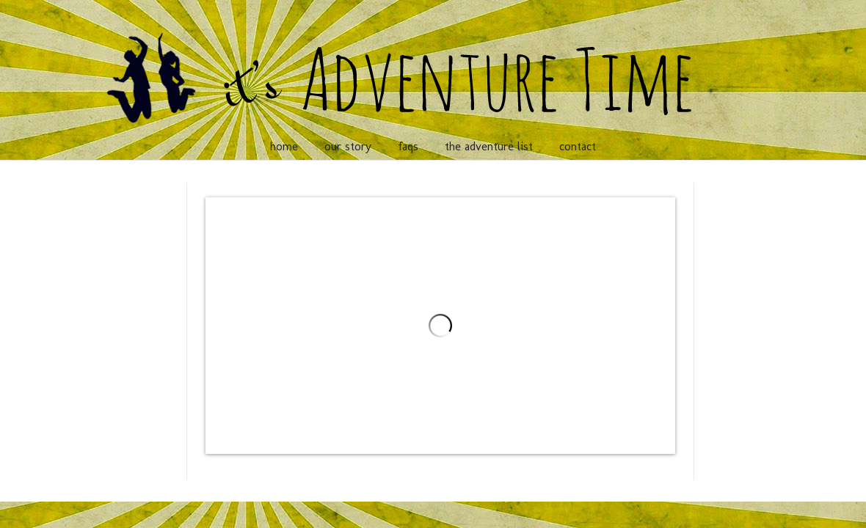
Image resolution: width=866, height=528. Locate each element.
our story (347, 146)
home (284, 146)
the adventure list (489, 146)
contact (577, 146)
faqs (408, 146)
